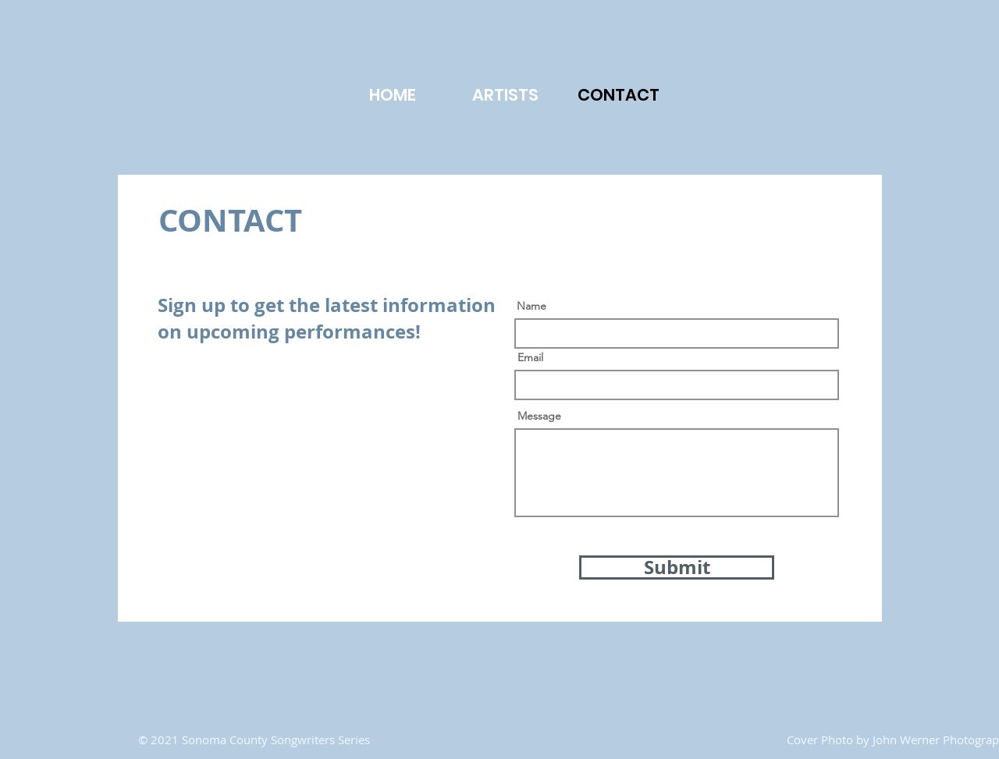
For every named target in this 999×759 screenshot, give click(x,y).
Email (530, 357)
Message (539, 415)
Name (531, 305)
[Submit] (676, 567)
